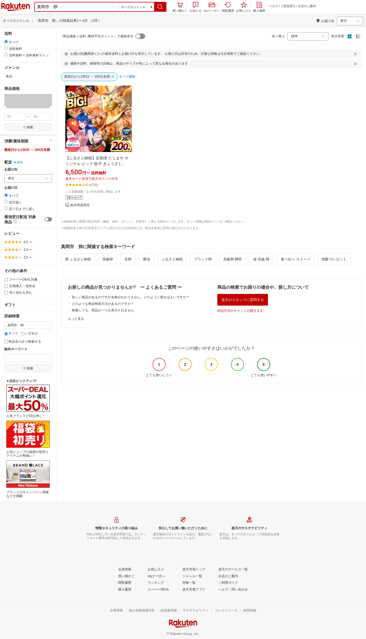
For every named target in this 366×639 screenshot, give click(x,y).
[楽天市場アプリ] (193, 590)
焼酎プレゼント (334, 259)
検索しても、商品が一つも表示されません (103, 310)
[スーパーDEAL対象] (6, 279)
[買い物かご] (126, 576)
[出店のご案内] (228, 576)
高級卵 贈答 (232, 259)
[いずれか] (23, 334)
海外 (18, 162)
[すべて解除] (127, 77)
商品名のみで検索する (22, 341)
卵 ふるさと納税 (78, 259)
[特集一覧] (189, 583)
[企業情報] (116, 610)
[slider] (4, 108)
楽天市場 (15, 7)
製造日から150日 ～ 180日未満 (27, 150)
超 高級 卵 (261, 259)
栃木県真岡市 (80, 205)
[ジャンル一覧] (192, 576)
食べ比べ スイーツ (295, 259)
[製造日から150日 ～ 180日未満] (89, 76)
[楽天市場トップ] (193, 569)
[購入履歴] (124, 590)
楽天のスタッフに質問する (242, 300)
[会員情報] (124, 569)
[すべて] (6, 334)
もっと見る (76, 319)
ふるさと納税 (172, 259)
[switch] (48, 219)
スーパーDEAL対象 (21, 279)
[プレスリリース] (226, 610)
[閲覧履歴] (124, 583)
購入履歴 (259, 7)
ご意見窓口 (287, 6)
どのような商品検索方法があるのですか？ (103, 304)
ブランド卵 (203, 259)
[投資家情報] (169, 610)
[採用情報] (249, 610)
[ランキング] (156, 583)
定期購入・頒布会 (19, 286)
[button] (160, 7)
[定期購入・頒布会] (6, 286)
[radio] (6, 41)
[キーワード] (28, 325)
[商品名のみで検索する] (6, 341)
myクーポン (212, 7)
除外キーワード (15, 349)
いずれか (29, 333)
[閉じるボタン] (356, 54)
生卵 (128, 259)
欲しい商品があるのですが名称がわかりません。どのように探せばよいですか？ (131, 297)
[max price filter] (41, 117)
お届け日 (10, 188)
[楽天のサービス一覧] (233, 569)
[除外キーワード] (28, 358)
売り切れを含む (18, 292)
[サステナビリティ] (196, 610)
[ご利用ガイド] (228, 583)
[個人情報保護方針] (142, 610)
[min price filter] (15, 117)
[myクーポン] (156, 576)
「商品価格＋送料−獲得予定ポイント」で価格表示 (96, 36)
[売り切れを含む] (6, 292)
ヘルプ (273, 6)
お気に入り (243, 7)
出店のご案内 (307, 6)
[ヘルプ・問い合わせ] (233, 590)
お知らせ (196, 7)
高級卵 (107, 259)
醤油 (146, 259)
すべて (11, 333)
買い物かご (179, 7)
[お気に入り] (156, 569)
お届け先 (10, 169)
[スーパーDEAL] (158, 590)
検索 (28, 127)
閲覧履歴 (228, 7)
